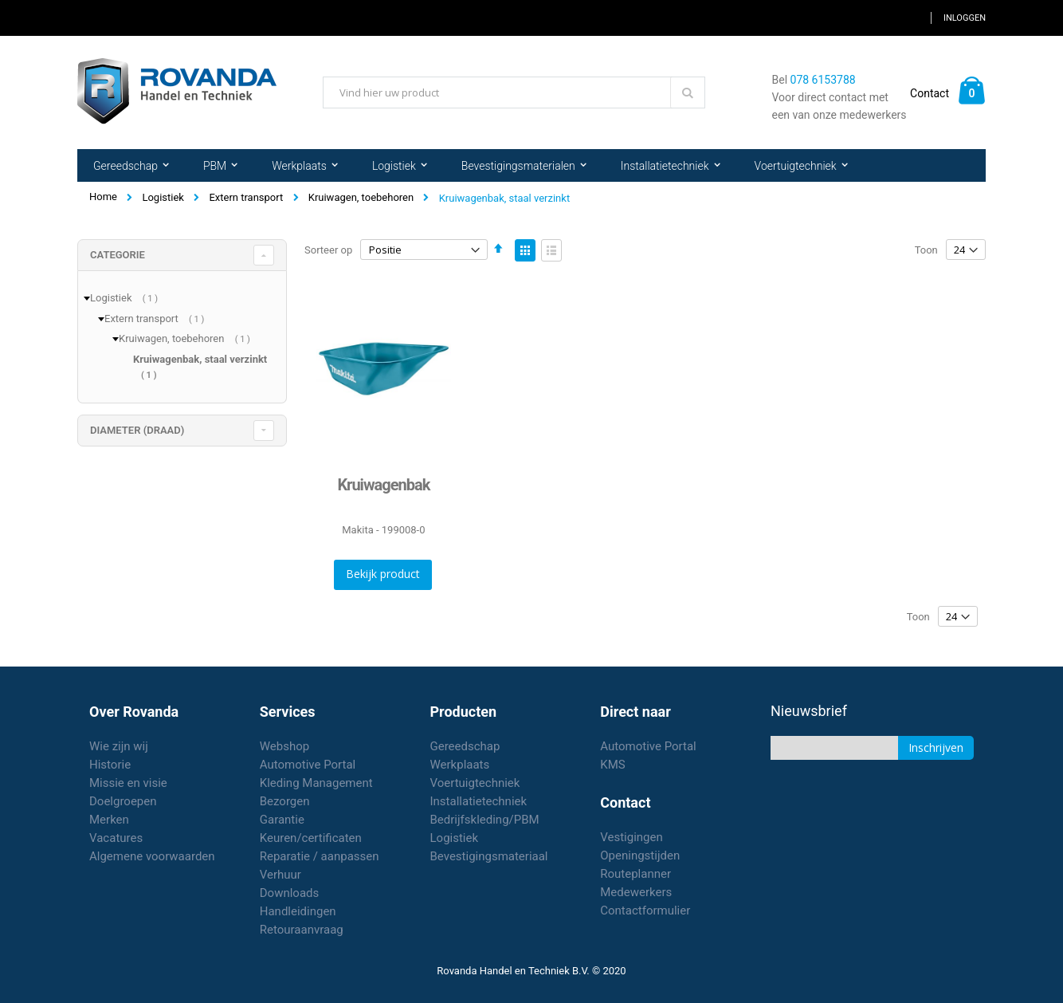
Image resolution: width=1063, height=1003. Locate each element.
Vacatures (116, 838)
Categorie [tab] (117, 255)
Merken (109, 819)
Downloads (290, 893)
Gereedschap (465, 746)
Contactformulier (645, 910)
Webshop (284, 746)
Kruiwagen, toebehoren (361, 197)
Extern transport (246, 197)
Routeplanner (635, 874)
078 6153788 (823, 79)
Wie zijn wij (118, 746)
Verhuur (280, 874)
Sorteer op (328, 250)
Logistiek (162, 197)
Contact (929, 93)
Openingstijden (640, 855)
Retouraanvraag (301, 929)
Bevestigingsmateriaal (489, 856)
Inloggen (964, 18)
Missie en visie (128, 783)
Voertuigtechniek (475, 783)
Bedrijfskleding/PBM (484, 819)
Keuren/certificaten (311, 838)
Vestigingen (631, 837)
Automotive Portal (307, 764)
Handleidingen (298, 911)
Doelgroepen (123, 801)
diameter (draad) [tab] (137, 430)
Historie (110, 764)
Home (103, 197)
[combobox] (514, 92)
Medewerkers (636, 892)
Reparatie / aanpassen (319, 856)
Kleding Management (316, 783)
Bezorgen (285, 801)
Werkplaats (460, 764)
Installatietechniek (479, 801)
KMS (612, 764)
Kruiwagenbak (383, 484)
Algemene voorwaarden (152, 856)
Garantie (282, 819)
